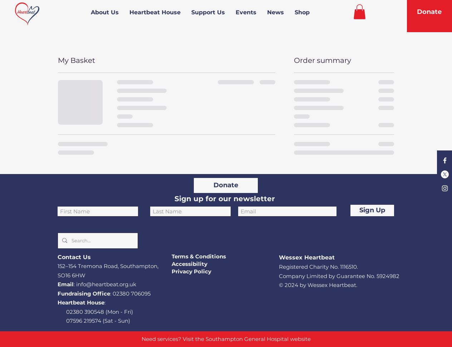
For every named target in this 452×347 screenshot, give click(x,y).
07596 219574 (83, 320)
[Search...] (97, 240)
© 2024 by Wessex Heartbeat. (318, 285)
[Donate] (429, 12)
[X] (445, 174)
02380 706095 (132, 293)
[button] (359, 11)
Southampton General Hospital (247, 339)
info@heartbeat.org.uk (106, 284)
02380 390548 (85, 311)
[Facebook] (445, 160)
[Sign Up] (372, 210)
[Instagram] (445, 188)
